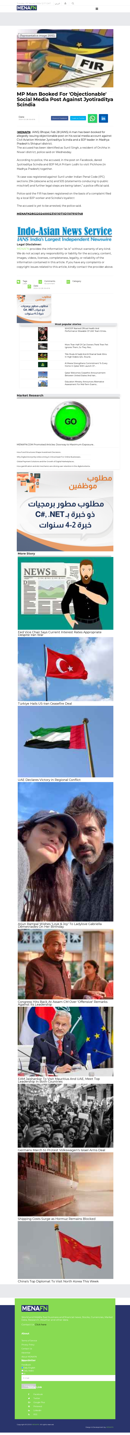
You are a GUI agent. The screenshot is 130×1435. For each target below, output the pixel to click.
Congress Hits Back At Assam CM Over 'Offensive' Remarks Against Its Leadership (62, 1007)
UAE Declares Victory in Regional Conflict (49, 784)
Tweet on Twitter (78, 123)
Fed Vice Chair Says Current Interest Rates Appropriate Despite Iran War (59, 638)
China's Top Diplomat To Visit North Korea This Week (58, 1284)
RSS (32, 1417)
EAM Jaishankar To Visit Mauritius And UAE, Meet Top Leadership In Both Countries (59, 1083)
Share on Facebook (59, 123)
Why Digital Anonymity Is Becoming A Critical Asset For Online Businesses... (49, 462)
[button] (65, 3)
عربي (57, 3)
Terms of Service (29, 1343)
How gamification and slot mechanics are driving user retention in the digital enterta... (54, 471)
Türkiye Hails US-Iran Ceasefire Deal (45, 708)
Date (21, 122)
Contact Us (26, 1351)
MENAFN (24, 137)
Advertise (25, 1355)
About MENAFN (29, 1359)
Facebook (35, 1397)
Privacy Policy (27, 1347)
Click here (40, 1327)
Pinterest (35, 1409)
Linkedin (34, 1413)
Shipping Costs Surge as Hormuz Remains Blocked (56, 1221)
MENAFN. (36, 1427)
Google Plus (36, 1405)
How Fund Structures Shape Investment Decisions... (39, 457)
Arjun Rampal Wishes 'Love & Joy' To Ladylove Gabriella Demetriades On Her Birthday (60, 929)
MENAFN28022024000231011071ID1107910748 (50, 218)
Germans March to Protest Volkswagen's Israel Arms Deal (61, 1153)
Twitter (34, 1401)
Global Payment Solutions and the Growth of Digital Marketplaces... (46, 466)
